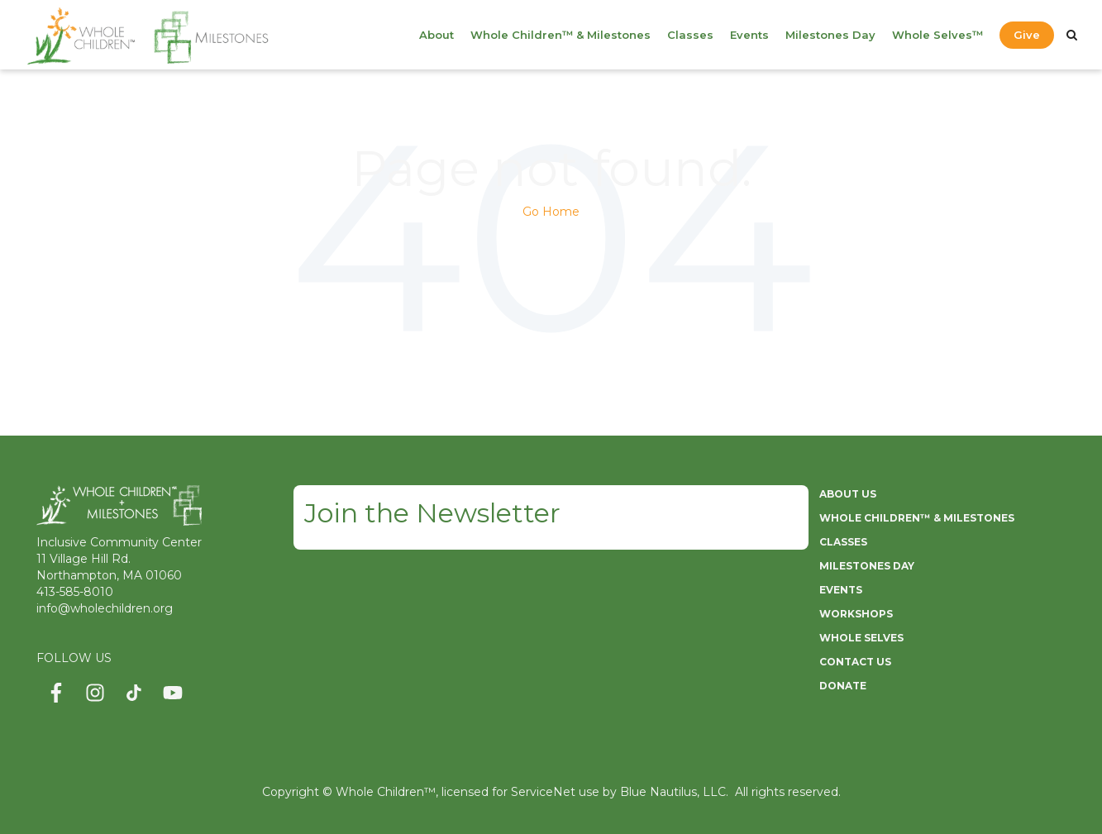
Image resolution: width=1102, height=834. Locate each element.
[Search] (1071, 34)
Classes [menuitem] (690, 34)
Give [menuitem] (1027, 34)
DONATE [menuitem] (842, 685)
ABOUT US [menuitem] (847, 494)
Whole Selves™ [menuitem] (937, 34)
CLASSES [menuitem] (843, 542)
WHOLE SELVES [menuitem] (861, 637)
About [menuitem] (436, 34)
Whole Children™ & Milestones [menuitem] (560, 34)
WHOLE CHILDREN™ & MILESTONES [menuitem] (916, 518)
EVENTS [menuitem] (840, 590)
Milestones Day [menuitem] (830, 34)
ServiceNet (543, 791)
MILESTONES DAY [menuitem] (866, 566)
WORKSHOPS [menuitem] (856, 614)
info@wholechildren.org (104, 608)
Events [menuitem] (749, 34)
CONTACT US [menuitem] (855, 661)
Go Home (551, 211)
